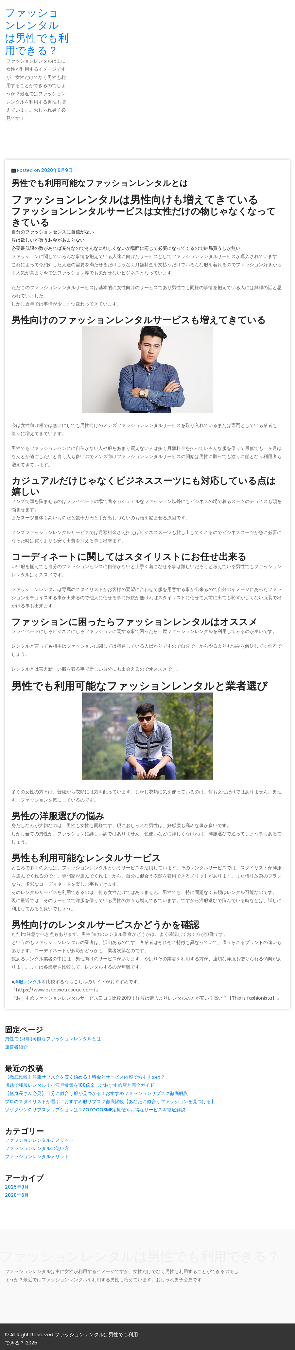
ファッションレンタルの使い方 (37, 1148)
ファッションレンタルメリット (37, 1156)
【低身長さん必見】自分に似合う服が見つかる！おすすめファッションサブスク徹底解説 (96, 1093)
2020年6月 (17, 1195)
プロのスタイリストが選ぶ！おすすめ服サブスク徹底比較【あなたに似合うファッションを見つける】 (110, 1101)
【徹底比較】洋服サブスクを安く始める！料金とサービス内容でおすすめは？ (85, 1077)
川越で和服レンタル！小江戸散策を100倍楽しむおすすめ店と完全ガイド (79, 1085)
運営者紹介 (16, 1047)
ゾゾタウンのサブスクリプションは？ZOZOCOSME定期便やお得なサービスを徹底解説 (95, 1109)
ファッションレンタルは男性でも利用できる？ (37, 31)
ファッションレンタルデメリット (39, 1140)
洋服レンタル (28, 981)
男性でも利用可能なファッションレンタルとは (99, 183)
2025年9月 (17, 1187)
